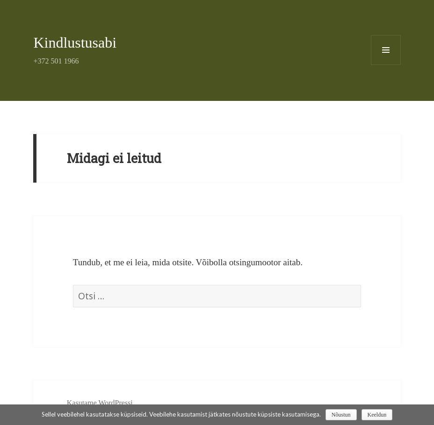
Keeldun (377, 414)
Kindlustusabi (74, 42)
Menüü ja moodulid (386, 64)
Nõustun (341, 414)
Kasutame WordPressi (100, 403)
